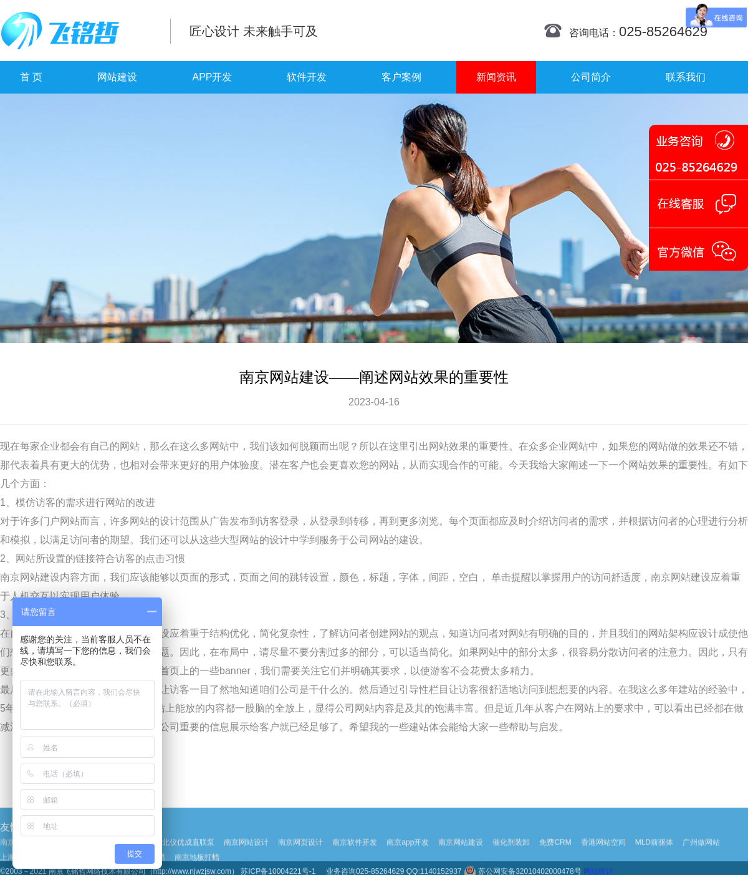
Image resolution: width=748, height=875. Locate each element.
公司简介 (591, 77)
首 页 (31, 77)
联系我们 (686, 77)
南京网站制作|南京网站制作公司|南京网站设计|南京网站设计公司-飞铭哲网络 (76, 30)
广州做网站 (701, 854)
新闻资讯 (496, 77)
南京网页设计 (300, 854)
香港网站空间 (603, 854)
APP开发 (212, 77)
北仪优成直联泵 (188, 854)
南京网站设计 (246, 854)
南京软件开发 (354, 854)
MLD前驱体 (654, 854)
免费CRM (555, 854)
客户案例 (401, 77)
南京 (10, 577)
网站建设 (117, 77)
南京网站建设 (460, 854)
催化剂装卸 (511, 854)
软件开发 (307, 77)
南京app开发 (407, 854)
